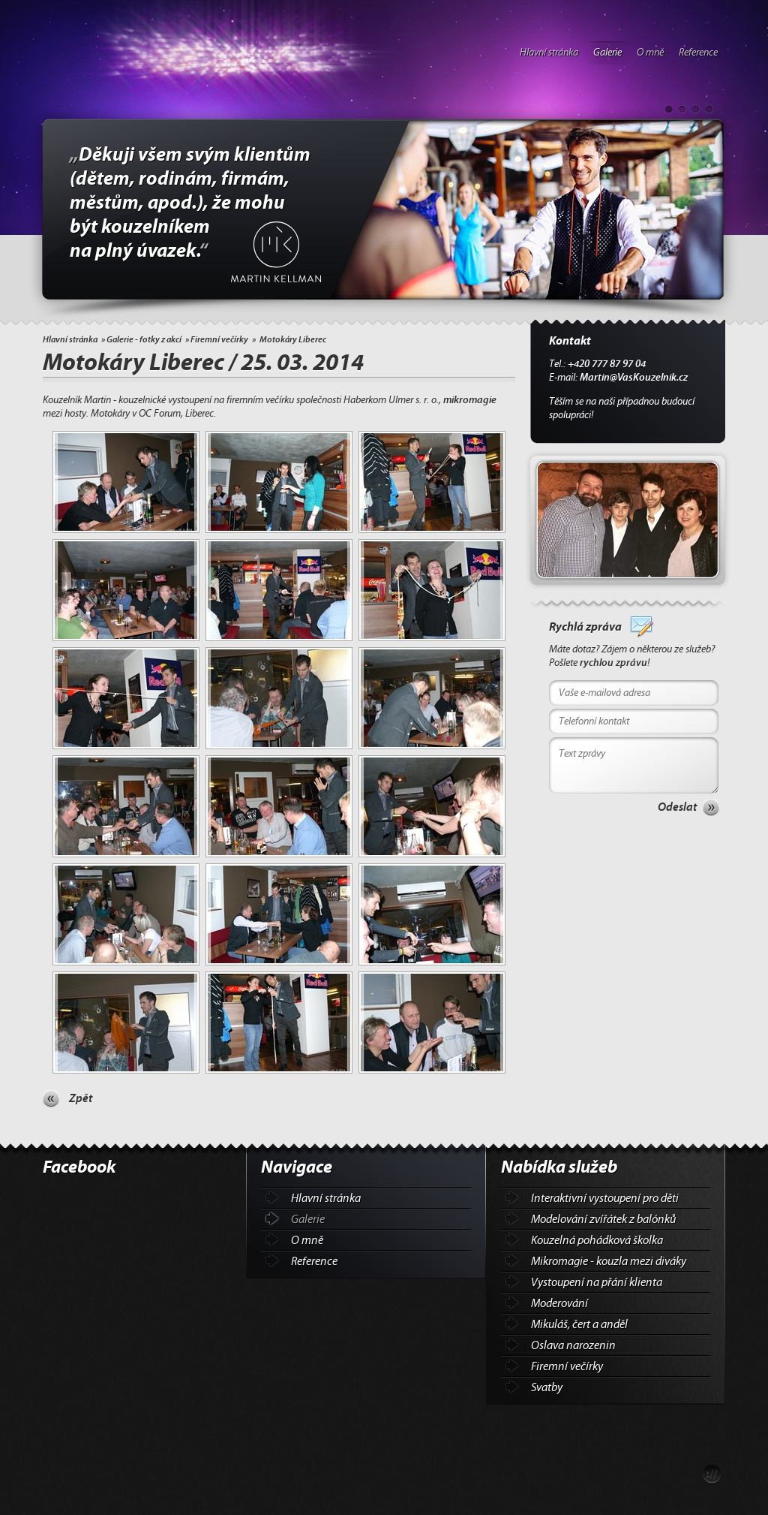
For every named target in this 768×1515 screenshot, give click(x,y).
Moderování (559, 1303)
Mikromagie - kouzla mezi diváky (608, 1261)
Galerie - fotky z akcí (144, 339)
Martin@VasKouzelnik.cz (634, 378)
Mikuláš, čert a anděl (579, 1324)
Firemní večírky (219, 339)
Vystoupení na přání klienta (596, 1282)
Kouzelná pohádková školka (597, 1240)
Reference (698, 53)
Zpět (80, 1098)
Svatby (546, 1387)
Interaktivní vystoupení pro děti (605, 1198)
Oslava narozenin (573, 1345)
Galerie (607, 53)
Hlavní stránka (549, 53)
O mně (650, 53)
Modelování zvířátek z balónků (603, 1219)
